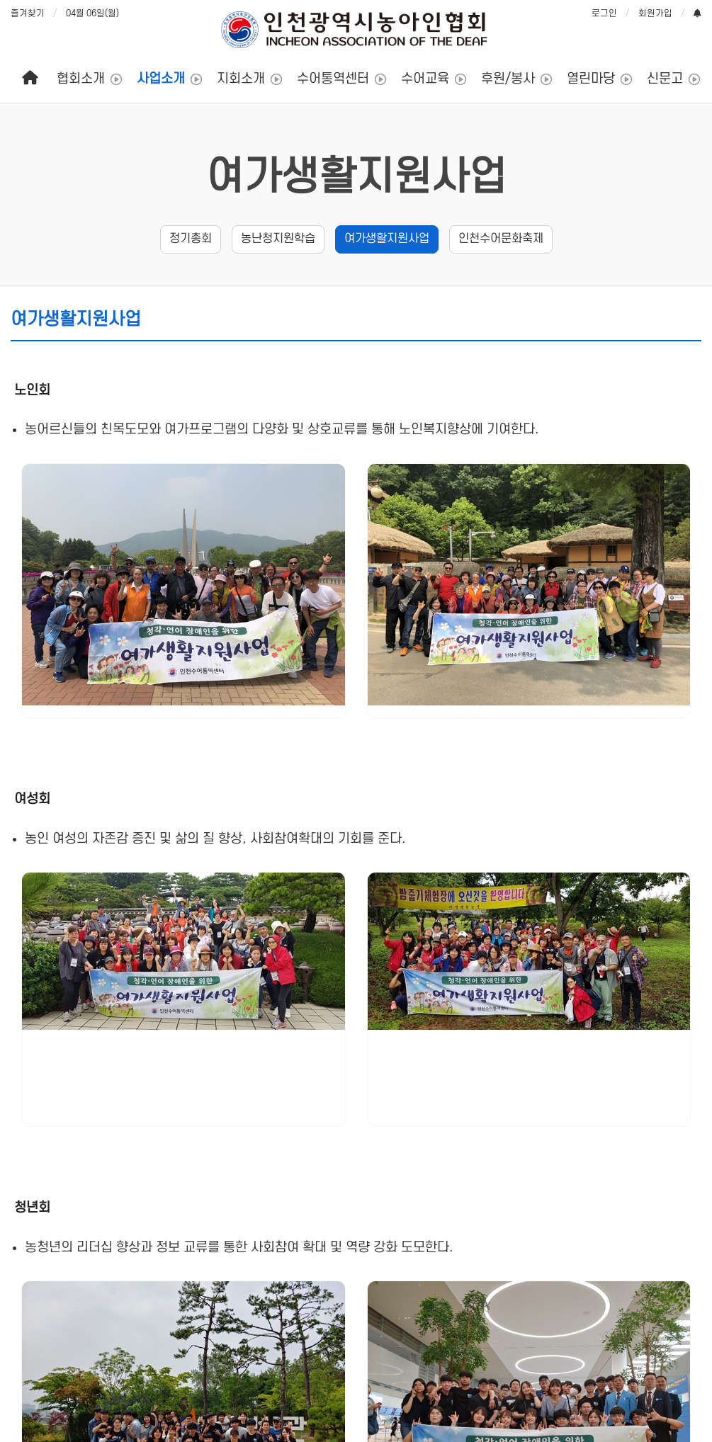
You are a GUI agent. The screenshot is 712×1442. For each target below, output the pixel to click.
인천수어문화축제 (500, 238)
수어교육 (425, 79)
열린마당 (591, 79)
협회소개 (81, 79)
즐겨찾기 (28, 13)
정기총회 (190, 238)
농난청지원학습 (278, 238)
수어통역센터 (333, 79)
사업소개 (161, 79)
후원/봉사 (508, 79)
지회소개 (241, 79)
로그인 (604, 13)
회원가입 (655, 13)
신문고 (665, 79)
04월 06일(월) (92, 13)
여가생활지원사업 (386, 238)
